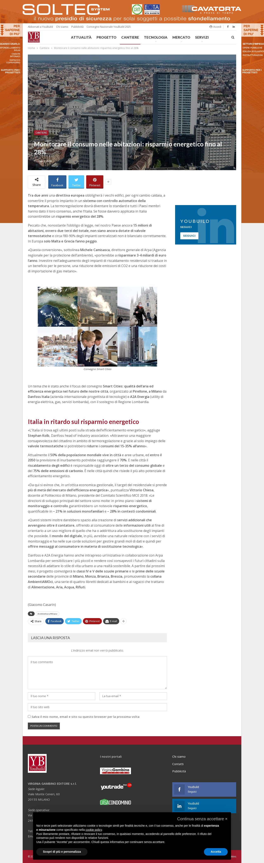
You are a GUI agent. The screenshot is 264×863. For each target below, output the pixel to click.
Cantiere (130, 37)
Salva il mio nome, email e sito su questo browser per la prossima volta (85, 717)
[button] (202, 819)
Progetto (106, 37)
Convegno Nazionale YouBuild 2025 (109, 26)
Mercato (181, 37)
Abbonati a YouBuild (40, 26)
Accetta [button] (216, 851)
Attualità (81, 37)
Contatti (178, 764)
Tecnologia (155, 37)
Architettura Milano (47, 614)
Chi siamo (62, 26)
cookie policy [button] (94, 829)
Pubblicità (77, 26)
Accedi (215, 26)
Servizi (202, 37)
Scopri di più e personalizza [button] (62, 851)
